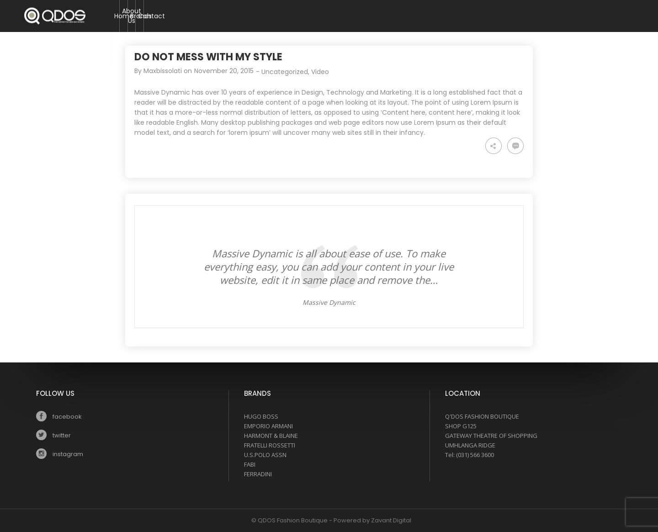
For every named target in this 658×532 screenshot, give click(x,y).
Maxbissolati (162, 70)
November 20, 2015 (224, 70)
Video (320, 71)
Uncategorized (284, 71)
